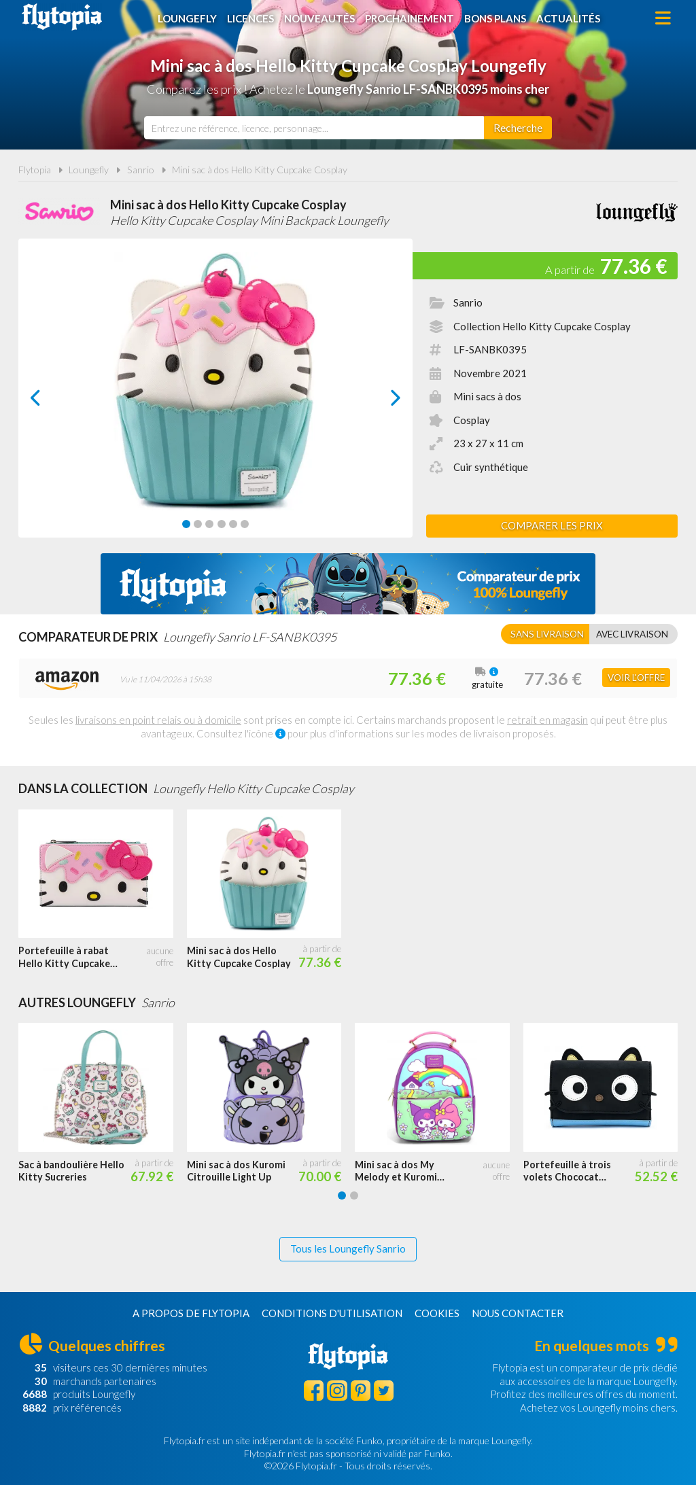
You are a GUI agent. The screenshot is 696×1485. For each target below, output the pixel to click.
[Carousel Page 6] (245, 524)
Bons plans (495, 18)
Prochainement (409, 18)
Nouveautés (319, 18)
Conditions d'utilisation (332, 1313)
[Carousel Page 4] (222, 524)
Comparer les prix (552, 525)
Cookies (437, 1313)
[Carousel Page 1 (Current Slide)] (186, 524)
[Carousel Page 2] (198, 524)
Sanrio (140, 169)
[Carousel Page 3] (209, 524)
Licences (250, 18)
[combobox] (314, 127)
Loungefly (187, 18)
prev (51, 401)
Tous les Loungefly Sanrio (348, 1248)
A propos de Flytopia (191, 1313)
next (380, 401)
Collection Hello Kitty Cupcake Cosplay (542, 326)
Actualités (568, 18)
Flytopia (62, 17)
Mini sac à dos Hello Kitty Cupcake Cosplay (259, 169)
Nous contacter (517, 1313)
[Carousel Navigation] (216, 397)
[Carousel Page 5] (233, 524)
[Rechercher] (518, 127)
